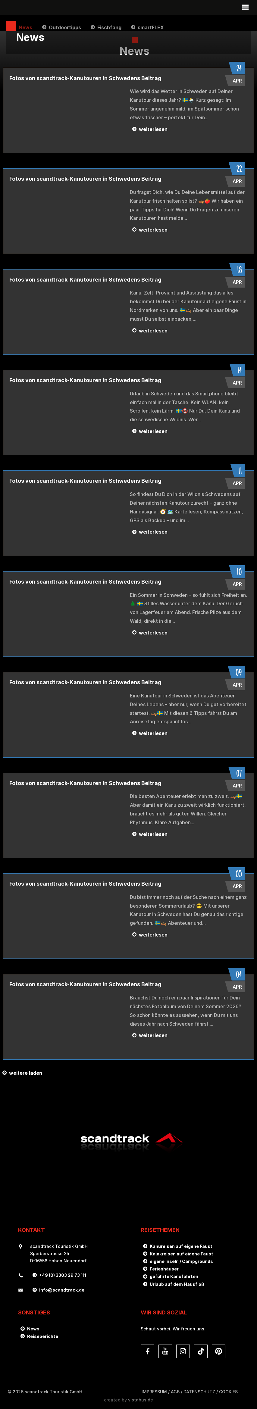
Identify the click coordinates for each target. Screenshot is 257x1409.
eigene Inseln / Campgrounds (181, 1259)
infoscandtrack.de (61, 1288)
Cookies (228, 1390)
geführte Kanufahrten (174, 1275)
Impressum (154, 1390)
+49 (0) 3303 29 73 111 (62, 1273)
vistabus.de (140, 1398)
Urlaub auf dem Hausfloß (177, 1282)
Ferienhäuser (164, 1267)
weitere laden (25, 1071)
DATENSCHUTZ (199, 1390)
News (33, 1327)
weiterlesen (153, 128)
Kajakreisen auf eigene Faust (181, 1252)
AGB (175, 1390)
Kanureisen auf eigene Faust (181, 1244)
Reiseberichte (42, 1334)
